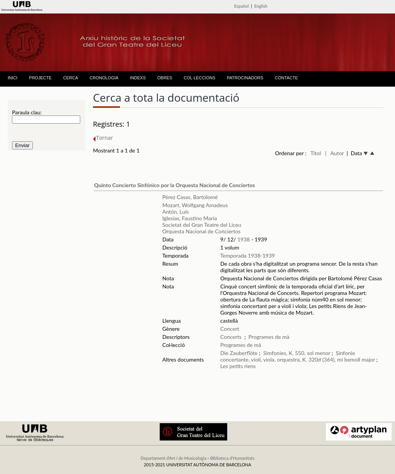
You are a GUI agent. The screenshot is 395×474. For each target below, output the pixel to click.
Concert (229, 328)
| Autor (334, 153)
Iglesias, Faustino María (189, 218)
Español (241, 5)
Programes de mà (268, 336)
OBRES (164, 77)
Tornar (103, 137)
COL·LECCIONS (199, 77)
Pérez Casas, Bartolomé (190, 197)
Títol (316, 153)
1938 (243, 239)
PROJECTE (40, 77)
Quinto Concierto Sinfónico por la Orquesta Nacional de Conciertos (174, 185)
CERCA (70, 77)
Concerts (230, 336)
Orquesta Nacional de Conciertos (201, 231)
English (260, 5)
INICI (12, 77)
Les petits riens (238, 366)
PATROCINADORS (245, 77)
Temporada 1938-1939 (247, 255)
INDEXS (138, 77)
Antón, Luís (175, 211)
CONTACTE (286, 77)
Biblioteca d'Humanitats (232, 458)
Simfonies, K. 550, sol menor (296, 353)
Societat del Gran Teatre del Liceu (201, 224)
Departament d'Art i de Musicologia (173, 458)
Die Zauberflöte (239, 353)
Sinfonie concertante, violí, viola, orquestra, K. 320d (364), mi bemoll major (297, 356)
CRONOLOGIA (103, 77)
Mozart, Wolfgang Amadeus (195, 205)
